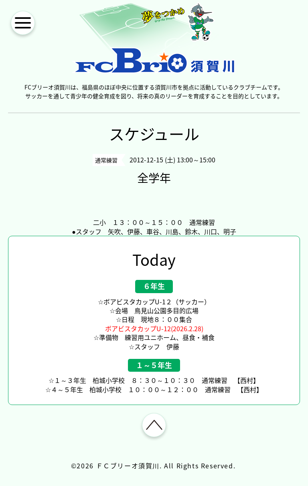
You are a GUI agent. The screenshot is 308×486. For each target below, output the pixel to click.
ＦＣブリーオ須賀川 (128, 465)
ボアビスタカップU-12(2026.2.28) (154, 328)
